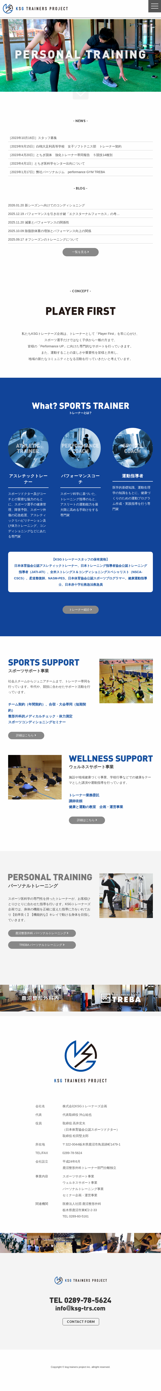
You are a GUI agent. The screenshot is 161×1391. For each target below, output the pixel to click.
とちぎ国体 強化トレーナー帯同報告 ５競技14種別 (74, 155)
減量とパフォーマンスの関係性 (47, 222)
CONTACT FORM (81, 1322)
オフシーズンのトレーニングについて (52, 239)
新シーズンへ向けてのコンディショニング (55, 205)
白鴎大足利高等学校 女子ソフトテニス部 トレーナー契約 (78, 146)
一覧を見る (80, 252)
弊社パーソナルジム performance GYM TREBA (70, 172)
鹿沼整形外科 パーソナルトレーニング (41, 933)
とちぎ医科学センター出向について (59, 163)
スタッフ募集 (47, 138)
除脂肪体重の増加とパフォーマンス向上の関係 (58, 231)
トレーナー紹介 (80, 609)
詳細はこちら (26, 735)
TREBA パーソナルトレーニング (42, 945)
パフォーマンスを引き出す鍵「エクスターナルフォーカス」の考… (72, 214)
